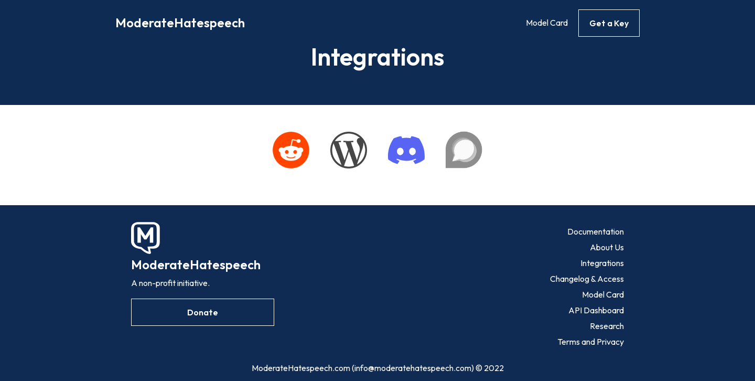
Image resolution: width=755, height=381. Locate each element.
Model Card (547, 22)
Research (607, 326)
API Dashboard (596, 310)
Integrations (602, 263)
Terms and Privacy (590, 341)
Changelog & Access (587, 278)
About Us (607, 247)
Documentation (595, 231)
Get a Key (609, 23)
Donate (202, 312)
